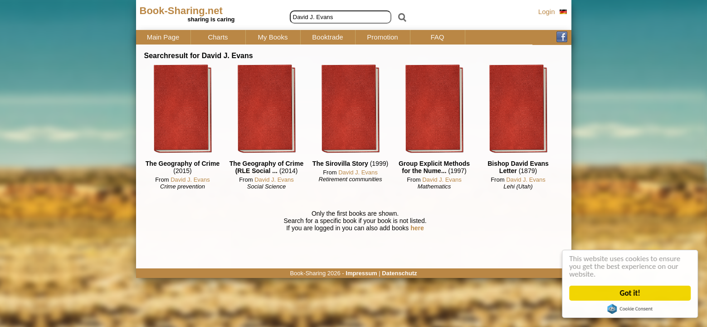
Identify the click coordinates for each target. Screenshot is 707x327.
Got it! (630, 293)
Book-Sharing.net (181, 10)
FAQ (437, 37)
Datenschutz (399, 273)
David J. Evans (190, 179)
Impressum (361, 273)
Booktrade (327, 37)
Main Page (163, 37)
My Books (273, 37)
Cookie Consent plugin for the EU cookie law (630, 309)
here (417, 228)
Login (546, 11)
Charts (218, 37)
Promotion (382, 37)
